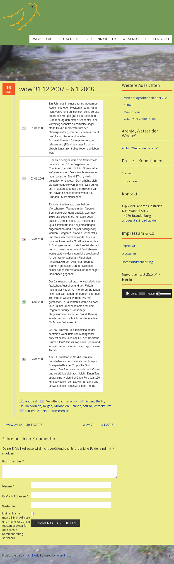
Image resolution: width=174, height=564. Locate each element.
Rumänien (61, 406)
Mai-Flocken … (133, 112)
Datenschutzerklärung (137, 262)
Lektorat (161, 39)
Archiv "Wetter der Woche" (140, 148)
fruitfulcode (31, 555)
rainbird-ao (42, 39)
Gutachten (69, 39)
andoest (31, 401)
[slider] (142, 293)
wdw (73, 401)
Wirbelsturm (102, 406)
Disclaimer (129, 254)
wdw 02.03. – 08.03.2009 (139, 119)
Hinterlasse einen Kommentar (47, 411)
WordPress (64, 555)
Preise (126, 173)
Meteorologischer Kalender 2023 (146, 98)
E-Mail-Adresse (15, 496)
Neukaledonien (30, 406)
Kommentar (13, 461)
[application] (147, 293)
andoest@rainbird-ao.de (139, 220)
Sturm (87, 406)
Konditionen (130, 181)
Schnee (76, 406)
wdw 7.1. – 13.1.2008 (100, 424)
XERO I (128, 105)
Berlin (100, 401)
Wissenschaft (134, 39)
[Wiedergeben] (128, 293)
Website (8, 506)
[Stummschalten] (158, 293)
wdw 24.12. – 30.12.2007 (22, 424)
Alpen (90, 401)
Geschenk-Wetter (100, 39)
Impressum (129, 246)
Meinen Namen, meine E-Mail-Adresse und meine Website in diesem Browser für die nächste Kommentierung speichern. (16, 526)
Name (8, 486)
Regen (47, 406)
